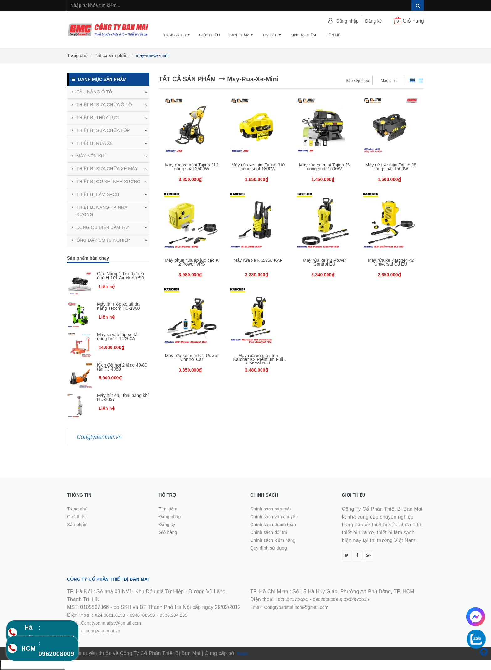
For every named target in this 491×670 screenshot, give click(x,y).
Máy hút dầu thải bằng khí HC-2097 (123, 397)
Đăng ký (373, 21)
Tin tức (271, 35)
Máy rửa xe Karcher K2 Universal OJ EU (391, 262)
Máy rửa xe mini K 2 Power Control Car (192, 357)
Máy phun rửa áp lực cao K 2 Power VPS (192, 262)
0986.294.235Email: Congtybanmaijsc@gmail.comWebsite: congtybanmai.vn (127, 623)
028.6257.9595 (293, 599)
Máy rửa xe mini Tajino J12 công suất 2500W (191, 166)
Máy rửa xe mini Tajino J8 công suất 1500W (390, 166)
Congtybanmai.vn (99, 437)
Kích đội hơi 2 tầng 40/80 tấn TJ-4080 (122, 367)
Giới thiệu (209, 35)
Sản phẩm (241, 35)
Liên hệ (332, 35)
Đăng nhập (347, 21)
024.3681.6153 (110, 615)
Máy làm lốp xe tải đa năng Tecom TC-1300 (118, 306)
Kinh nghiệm (303, 35)
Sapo (242, 653)
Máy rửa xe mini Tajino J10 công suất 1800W (258, 166)
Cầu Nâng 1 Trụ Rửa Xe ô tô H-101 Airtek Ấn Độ (121, 275)
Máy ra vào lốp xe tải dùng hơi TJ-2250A (118, 336)
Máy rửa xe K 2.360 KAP (258, 260)
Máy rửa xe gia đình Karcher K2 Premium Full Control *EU (258, 359)
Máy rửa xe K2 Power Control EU (324, 262)
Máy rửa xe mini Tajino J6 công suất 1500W (324, 166)
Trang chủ (176, 35)
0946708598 (142, 615)
